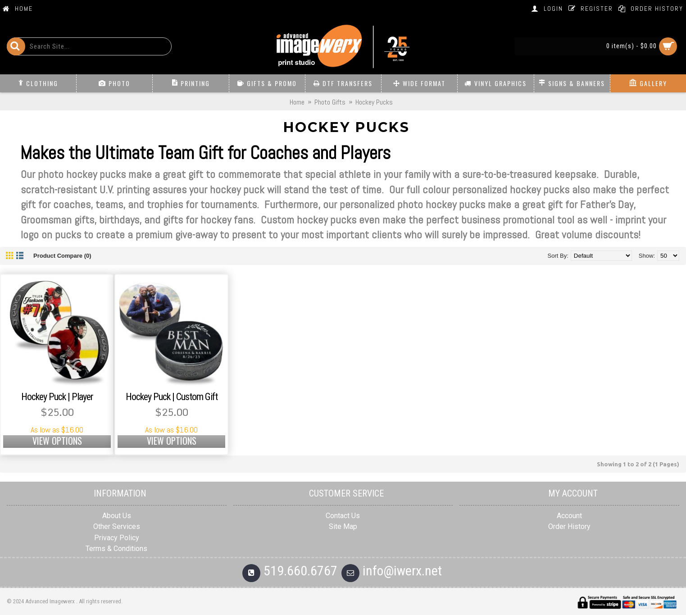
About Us (116, 515)
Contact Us (343, 515)
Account (569, 515)
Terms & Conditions (116, 548)
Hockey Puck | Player (57, 396)
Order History (569, 526)
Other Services (116, 526)
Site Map (343, 526)
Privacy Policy (116, 537)
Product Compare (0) (62, 255)
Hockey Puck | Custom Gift (172, 396)
